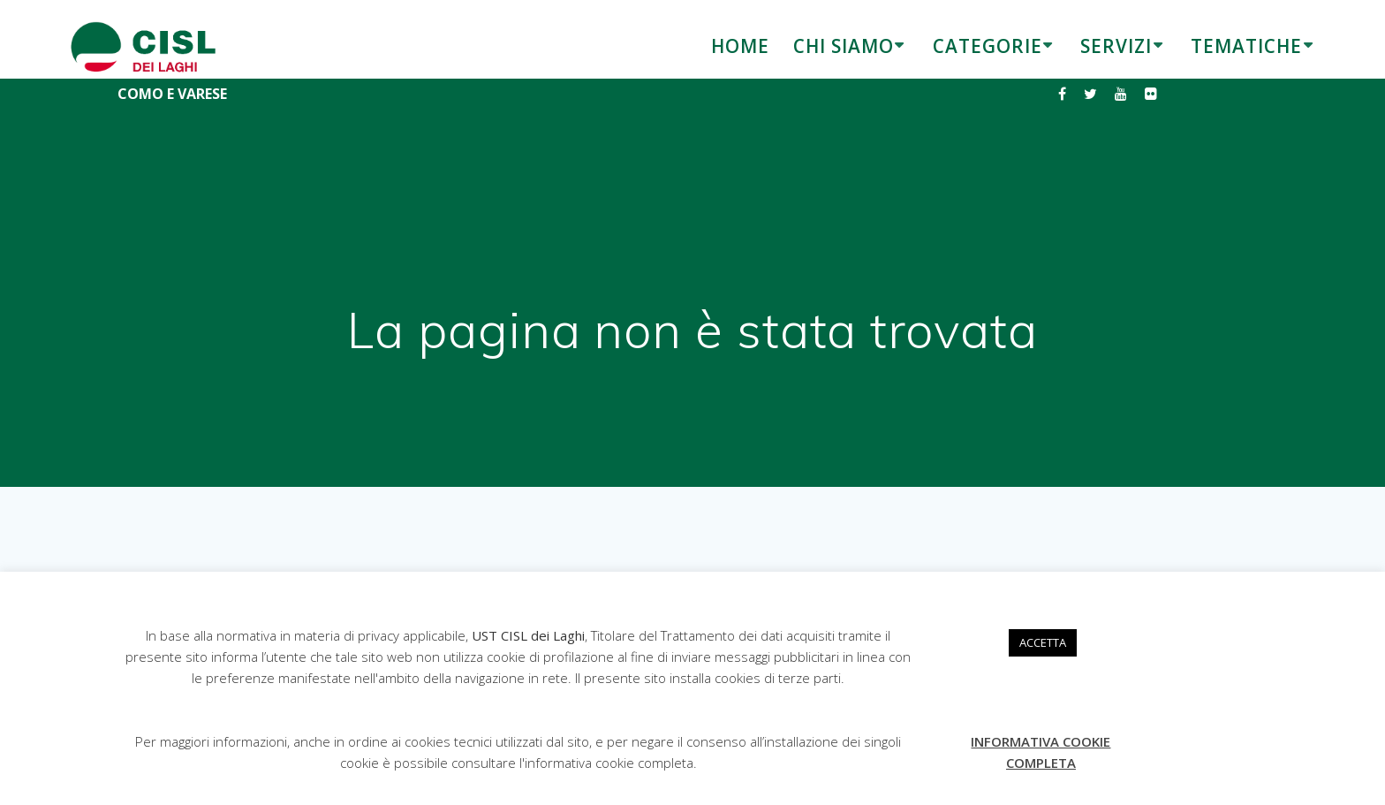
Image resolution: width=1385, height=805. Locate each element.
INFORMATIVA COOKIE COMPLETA (1040, 752)
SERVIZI (1116, 46)
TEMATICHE (1246, 46)
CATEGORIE (987, 46)
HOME (740, 46)
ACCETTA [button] (1042, 642)
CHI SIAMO (843, 46)
